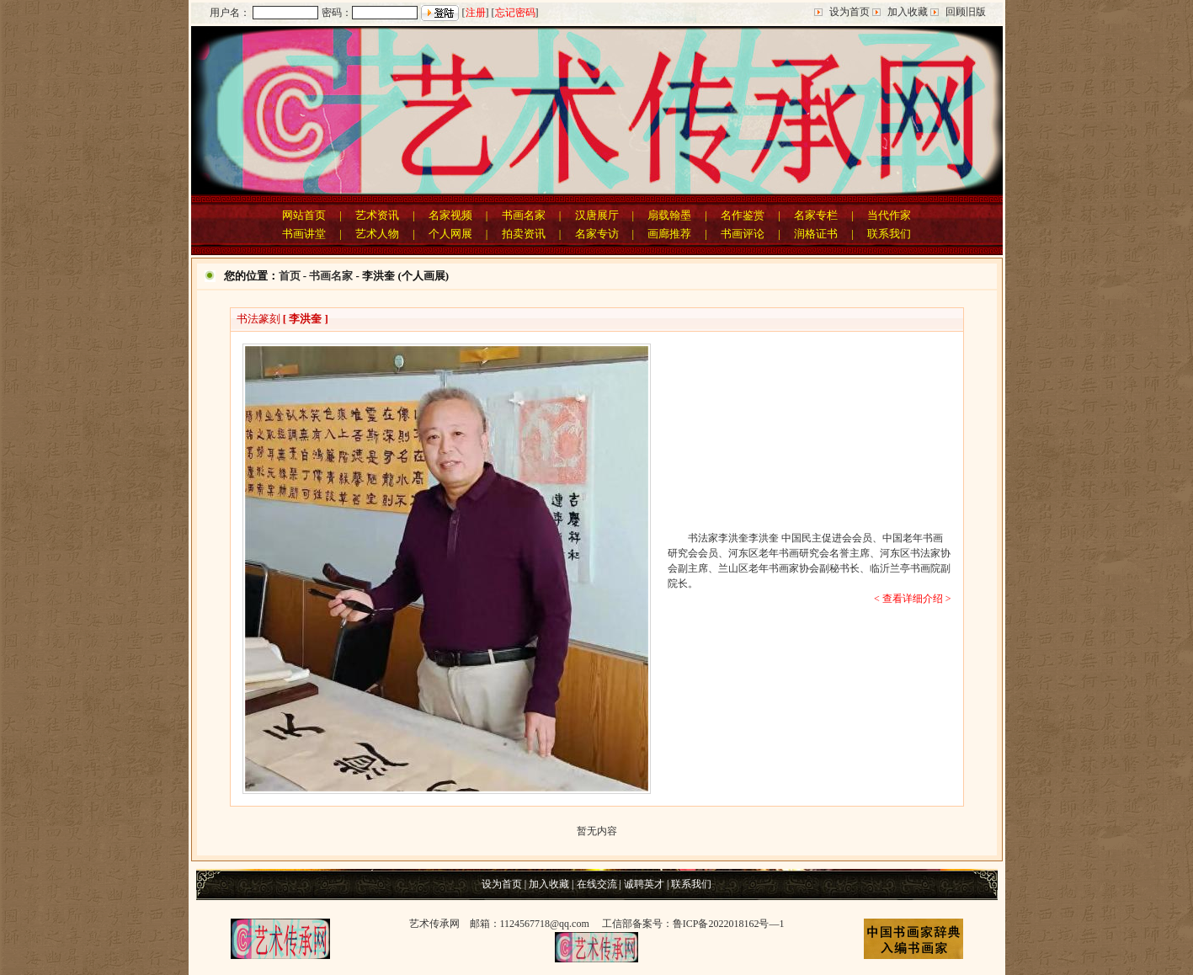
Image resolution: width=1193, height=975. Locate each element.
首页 (290, 275)
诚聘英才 (644, 884)
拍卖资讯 (524, 233)
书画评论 (742, 233)
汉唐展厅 (597, 215)
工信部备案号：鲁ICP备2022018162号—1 (693, 924)
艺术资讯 (377, 215)
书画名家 (524, 215)
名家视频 (450, 215)
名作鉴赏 (742, 215)
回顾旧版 (965, 12)
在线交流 (597, 884)
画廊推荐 (669, 233)
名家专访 (597, 233)
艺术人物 (377, 233)
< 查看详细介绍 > (912, 599)
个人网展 (450, 233)
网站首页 (304, 215)
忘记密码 (515, 13)
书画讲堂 (304, 233)
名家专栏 (816, 215)
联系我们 (889, 233)
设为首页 (849, 12)
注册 (476, 13)
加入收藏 (907, 12)
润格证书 (816, 233)
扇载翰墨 (669, 215)
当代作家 (889, 215)
